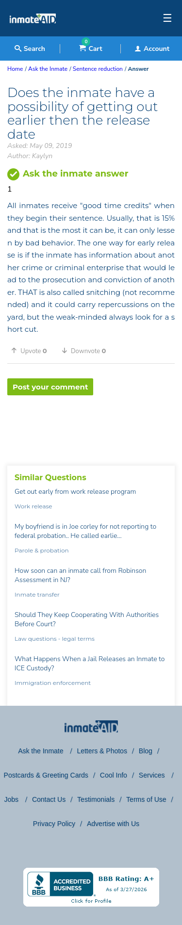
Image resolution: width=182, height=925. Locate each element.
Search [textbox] (30, 48)
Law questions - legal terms (55, 638)
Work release (33, 506)
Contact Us (49, 799)
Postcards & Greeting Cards (46, 775)
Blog (145, 751)
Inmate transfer (37, 594)
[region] (91, 427)
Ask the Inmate (41, 751)
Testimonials (96, 799)
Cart (90, 48)
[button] (32, 350)
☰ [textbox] (167, 18)
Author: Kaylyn (29, 156)
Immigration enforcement (53, 682)
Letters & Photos (102, 751)
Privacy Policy (54, 824)
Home (15, 69)
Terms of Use (146, 799)
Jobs (12, 799)
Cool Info (113, 775)
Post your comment (50, 386)
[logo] (33, 34)
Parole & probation (42, 550)
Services (153, 775)
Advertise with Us (113, 824)
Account (151, 48)
